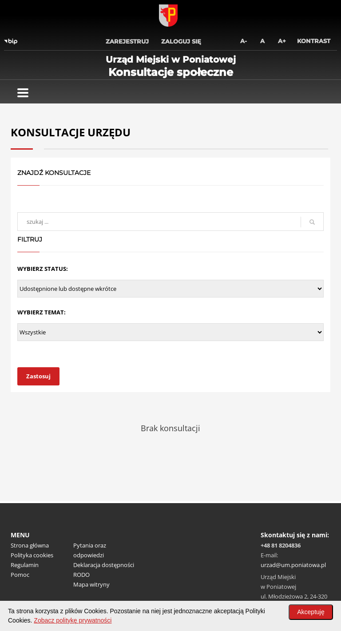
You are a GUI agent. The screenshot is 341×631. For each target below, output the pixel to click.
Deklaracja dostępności (103, 565)
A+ (282, 40)
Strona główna (30, 545)
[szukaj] (312, 222)
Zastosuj (38, 376)
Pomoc (20, 575)
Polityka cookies (32, 555)
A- (243, 40)
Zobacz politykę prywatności (72, 620)
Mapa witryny (91, 584)
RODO (81, 575)
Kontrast (313, 40)
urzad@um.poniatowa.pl (293, 565)
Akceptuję (310, 611)
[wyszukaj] (170, 221)
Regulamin (25, 565)
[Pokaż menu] (22, 93)
